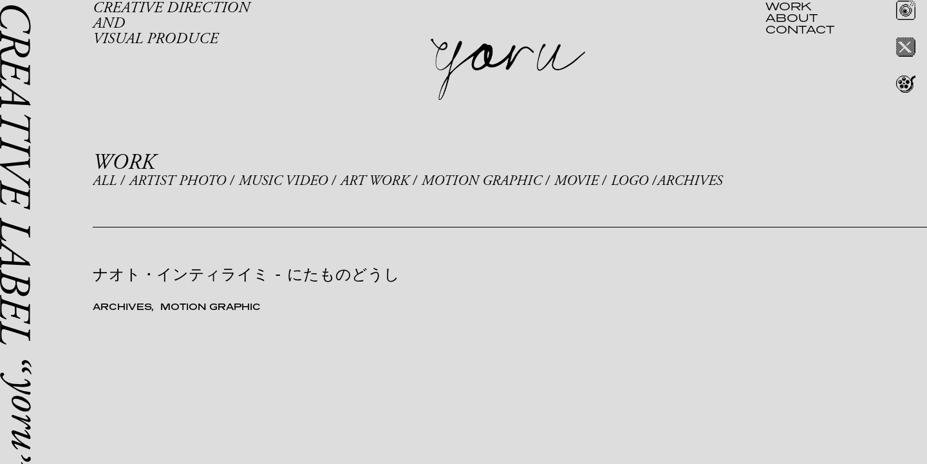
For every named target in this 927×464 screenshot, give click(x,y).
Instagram (905, 10)
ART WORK (375, 181)
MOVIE (576, 181)
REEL (905, 83)
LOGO (629, 181)
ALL (105, 181)
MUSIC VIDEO (283, 181)
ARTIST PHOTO (177, 181)
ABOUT (791, 17)
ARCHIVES (689, 181)
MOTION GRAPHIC (481, 181)
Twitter (905, 47)
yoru (508, 70)
